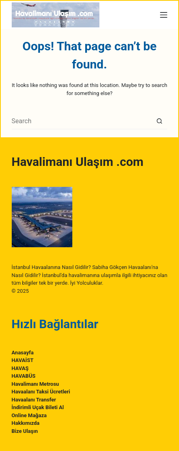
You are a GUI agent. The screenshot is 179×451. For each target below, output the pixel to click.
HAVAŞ (20, 368)
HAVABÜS (24, 376)
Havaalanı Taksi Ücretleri (41, 392)
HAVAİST (23, 360)
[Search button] (159, 121)
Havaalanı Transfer (34, 400)
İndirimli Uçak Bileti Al (38, 407)
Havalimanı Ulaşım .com (77, 162)
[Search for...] (82, 121)
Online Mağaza (29, 415)
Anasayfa (23, 353)
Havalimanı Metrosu (35, 384)
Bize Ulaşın (25, 431)
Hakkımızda (26, 423)
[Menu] (163, 15)
